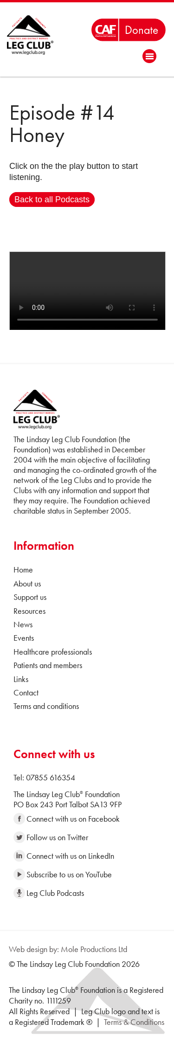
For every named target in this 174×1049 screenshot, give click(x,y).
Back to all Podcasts (52, 199)
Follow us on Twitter (50, 837)
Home (23, 569)
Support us (29, 597)
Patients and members (47, 665)
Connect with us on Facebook (66, 818)
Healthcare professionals (52, 651)
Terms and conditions (46, 706)
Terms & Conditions (134, 1022)
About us (27, 583)
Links (20, 679)
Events (23, 637)
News (22, 624)
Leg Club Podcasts (48, 893)
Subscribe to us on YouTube (62, 874)
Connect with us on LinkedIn (63, 855)
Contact (26, 692)
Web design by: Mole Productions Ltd (68, 949)
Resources (29, 610)
